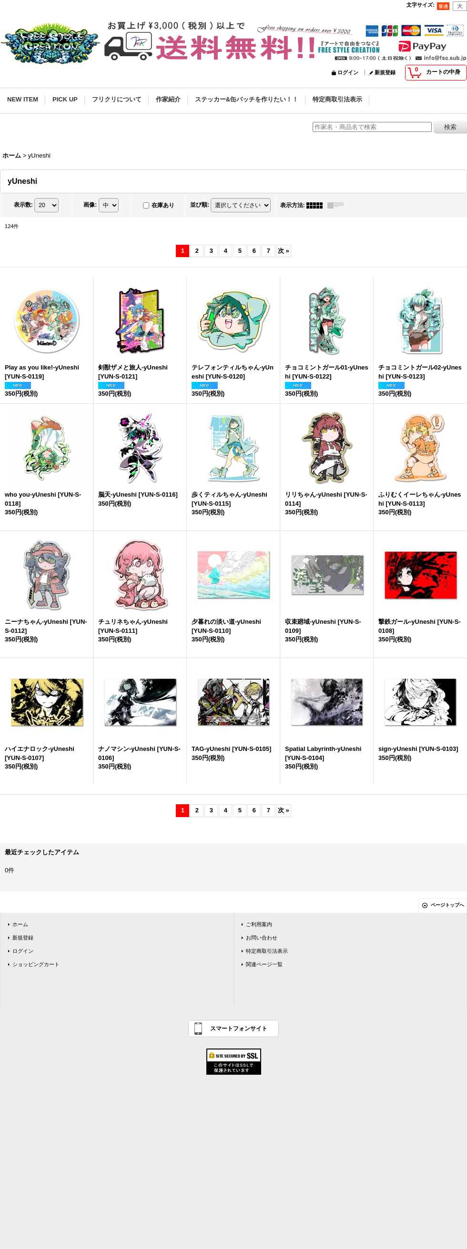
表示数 (23, 204)
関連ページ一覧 (264, 964)
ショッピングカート (36, 964)
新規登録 (385, 72)
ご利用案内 (259, 924)
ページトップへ (447, 905)
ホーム (20, 924)
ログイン (347, 72)
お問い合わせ (261, 937)
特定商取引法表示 (267, 951)
